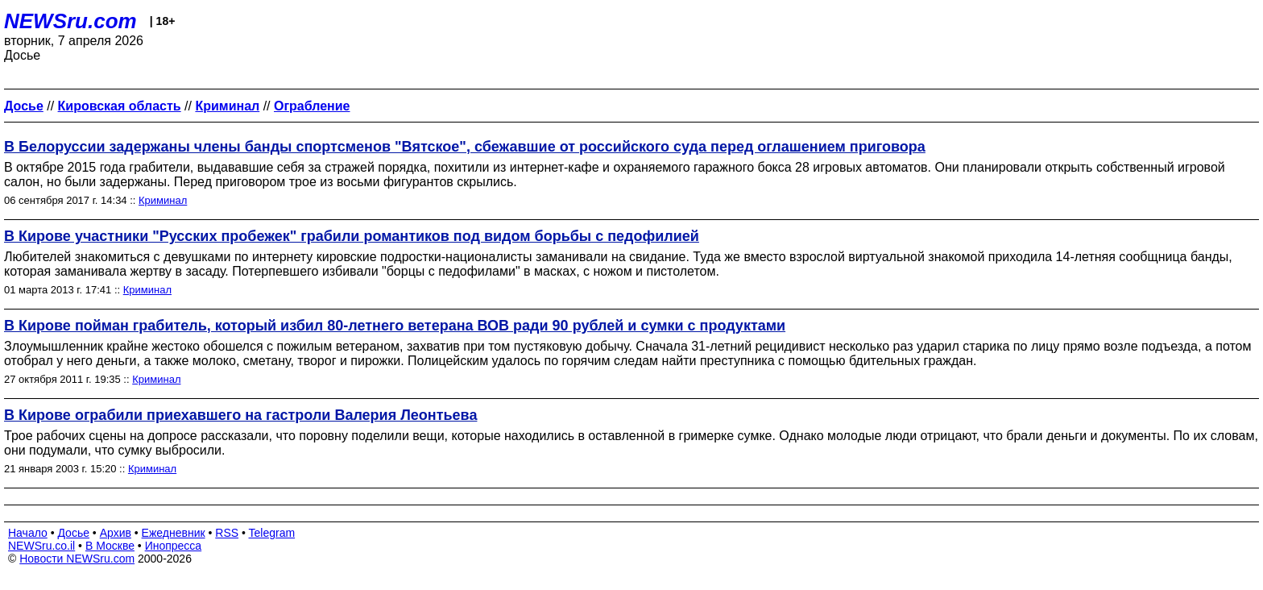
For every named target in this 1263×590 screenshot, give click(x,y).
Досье (73, 532)
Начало (28, 532)
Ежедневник (173, 532)
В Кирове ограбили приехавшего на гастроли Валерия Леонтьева (240, 415)
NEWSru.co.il (41, 545)
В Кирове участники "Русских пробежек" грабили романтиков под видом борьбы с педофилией (351, 236)
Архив (115, 532)
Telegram (272, 532)
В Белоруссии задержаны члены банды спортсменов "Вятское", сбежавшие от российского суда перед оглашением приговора (465, 147)
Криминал (163, 200)
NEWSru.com (70, 21)
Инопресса (173, 545)
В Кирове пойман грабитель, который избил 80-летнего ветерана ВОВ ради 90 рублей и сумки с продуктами (394, 326)
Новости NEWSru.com (77, 558)
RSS (226, 532)
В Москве (110, 545)
